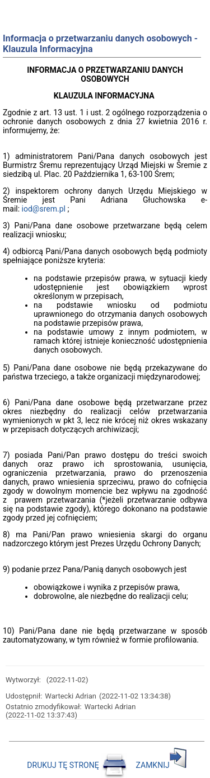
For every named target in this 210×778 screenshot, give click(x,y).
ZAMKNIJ (161, 765)
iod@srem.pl (44, 208)
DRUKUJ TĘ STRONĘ (78, 765)
